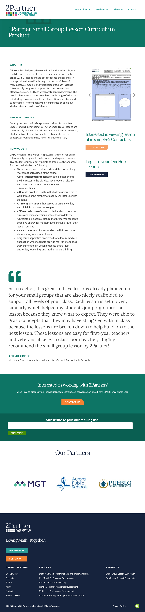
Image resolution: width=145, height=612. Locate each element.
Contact (132, 9)
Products (102, 9)
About (118, 9)
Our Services (82, 9)
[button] (89, 94)
